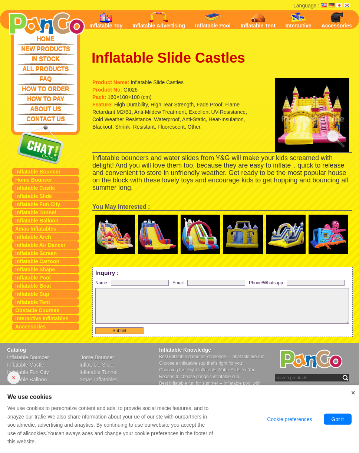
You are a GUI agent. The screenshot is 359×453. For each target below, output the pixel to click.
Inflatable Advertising (158, 20)
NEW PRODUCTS (45, 49)
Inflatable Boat (33, 286)
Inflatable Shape (35, 269)
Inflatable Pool (33, 278)
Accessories (30, 327)
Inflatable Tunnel (35, 212)
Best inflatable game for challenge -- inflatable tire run (211, 356)
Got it (338, 419)
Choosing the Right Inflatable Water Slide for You (207, 370)
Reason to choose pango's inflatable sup (199, 376)
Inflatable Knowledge (185, 350)
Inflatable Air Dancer (40, 245)
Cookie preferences (289, 419)
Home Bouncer (33, 180)
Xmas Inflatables (35, 229)
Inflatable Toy (105, 20)
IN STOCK (46, 59)
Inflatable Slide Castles (168, 58)
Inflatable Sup (32, 294)
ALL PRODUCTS (45, 69)
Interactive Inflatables (41, 318)
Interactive (299, 20)
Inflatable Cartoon (37, 261)
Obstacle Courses (37, 310)
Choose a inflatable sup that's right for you (200, 363)
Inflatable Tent (32, 302)
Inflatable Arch (33, 237)
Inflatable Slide (33, 196)
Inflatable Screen (36, 253)
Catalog (16, 350)
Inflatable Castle (35, 188)
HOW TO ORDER (45, 89)
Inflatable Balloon (37, 221)
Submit (119, 330)
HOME (46, 39)
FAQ (46, 79)
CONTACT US (45, 119)
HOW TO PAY (45, 99)
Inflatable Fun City (37, 204)
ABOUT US (45, 109)
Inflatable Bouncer (37, 172)
